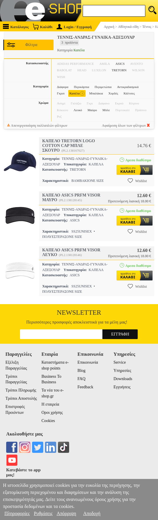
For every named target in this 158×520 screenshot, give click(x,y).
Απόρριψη (66, 513)
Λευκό (78, 110)
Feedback (85, 387)
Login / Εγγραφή (74, 27)
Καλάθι (42, 26)
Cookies (48, 421)
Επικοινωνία (87, 362)
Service (120, 362)
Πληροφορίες (17, 513)
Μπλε (106, 110)
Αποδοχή (92, 513)
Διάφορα (62, 87)
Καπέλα (76, 93)
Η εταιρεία (50, 404)
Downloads (123, 379)
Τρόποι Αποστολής (21, 398)
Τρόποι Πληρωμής (21, 390)
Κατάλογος (16, 26)
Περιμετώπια (103, 87)
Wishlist (137, 180)
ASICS (119, 63)
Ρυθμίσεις (43, 513)
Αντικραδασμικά (128, 87)
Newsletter (79, 312)
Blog (81, 370)
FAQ (81, 379)
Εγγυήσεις (122, 387)
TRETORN (119, 70)
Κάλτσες (129, 93)
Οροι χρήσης (52, 412)
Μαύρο (92, 110)
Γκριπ (60, 93)
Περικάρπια (81, 87)
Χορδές (113, 93)
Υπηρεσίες (122, 370)
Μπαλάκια (96, 93)
